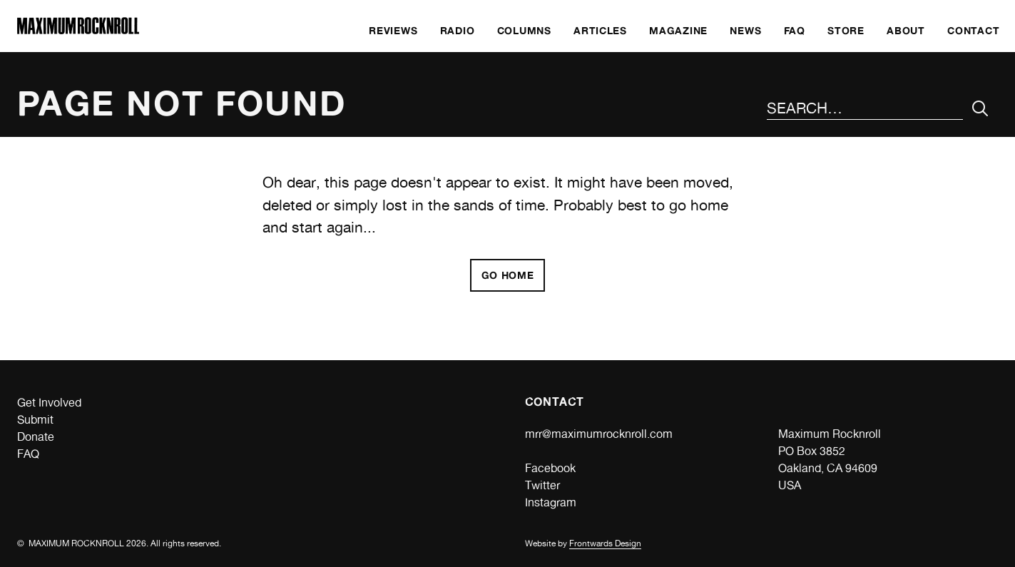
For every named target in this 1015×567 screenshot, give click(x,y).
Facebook (550, 468)
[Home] (78, 30)
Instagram (550, 502)
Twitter (542, 485)
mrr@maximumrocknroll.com (599, 434)
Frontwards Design (605, 543)
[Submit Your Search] (980, 109)
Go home (507, 275)
